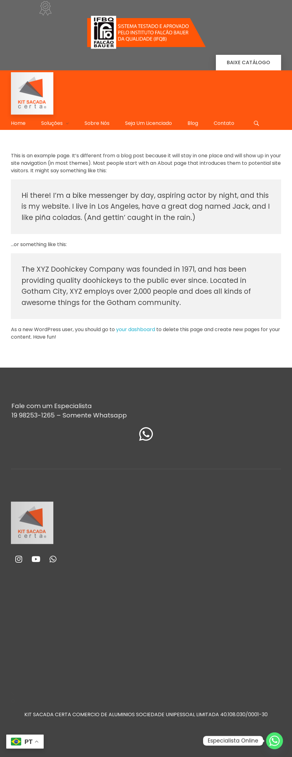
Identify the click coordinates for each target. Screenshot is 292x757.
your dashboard (135, 329)
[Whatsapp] (274, 740)
